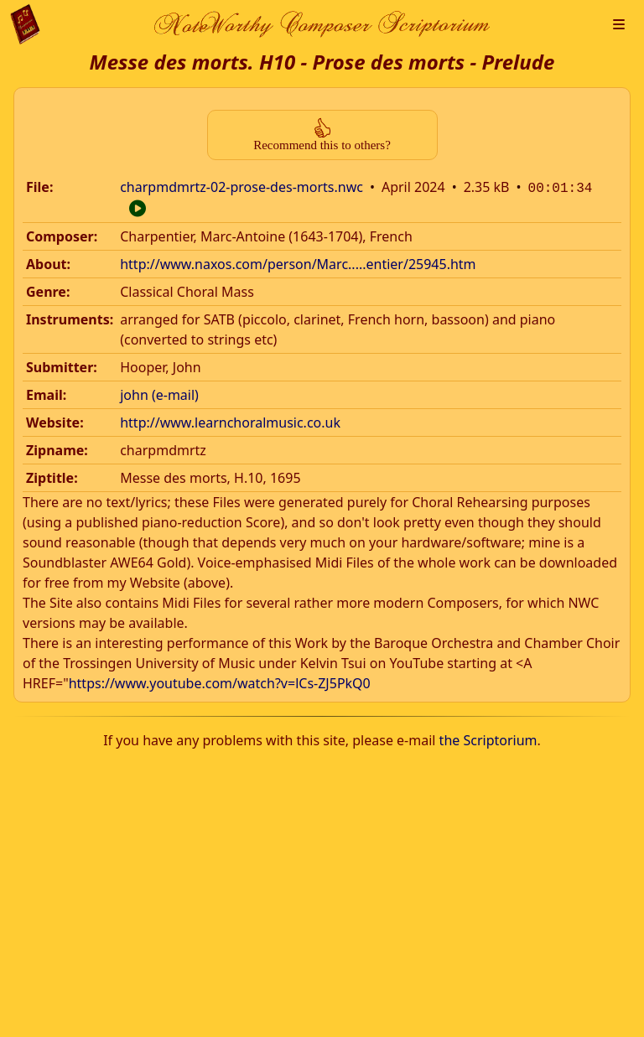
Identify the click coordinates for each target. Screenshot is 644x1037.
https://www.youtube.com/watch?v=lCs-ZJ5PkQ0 (220, 681)
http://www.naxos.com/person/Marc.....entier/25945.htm (297, 262)
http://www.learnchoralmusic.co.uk (230, 421)
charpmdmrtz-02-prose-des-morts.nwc (241, 187)
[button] (619, 24)
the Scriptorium (488, 738)
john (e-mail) (159, 393)
